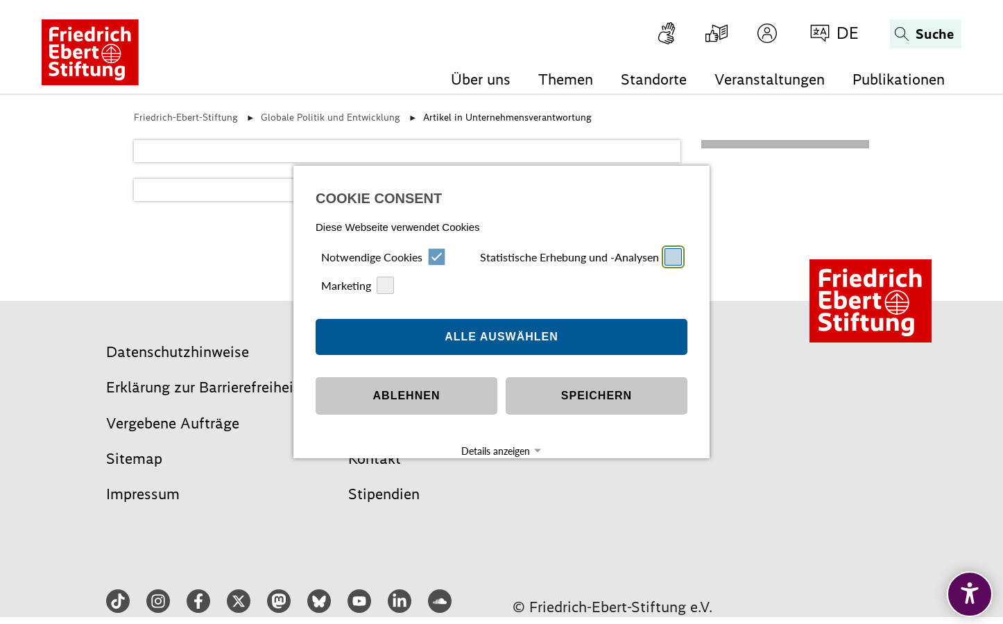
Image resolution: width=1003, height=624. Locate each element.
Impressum (477, 453)
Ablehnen (406, 373)
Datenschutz (524, 453)
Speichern (596, 373)
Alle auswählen (501, 314)
